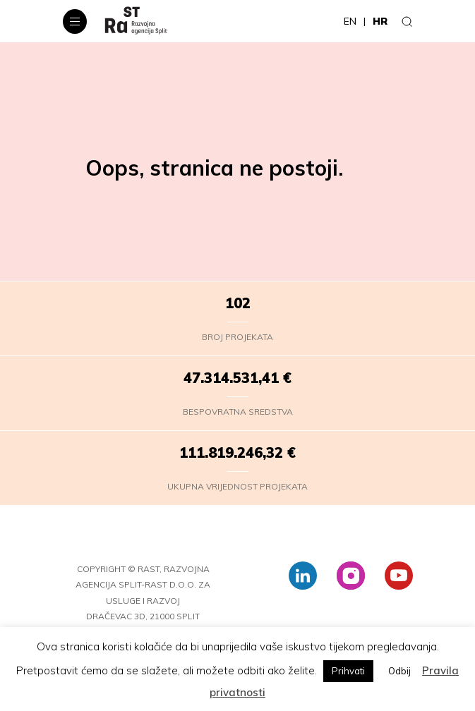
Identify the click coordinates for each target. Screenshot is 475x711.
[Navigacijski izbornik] (75, 21)
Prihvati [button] (348, 670)
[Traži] (407, 21)
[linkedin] (303, 575)
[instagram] (351, 575)
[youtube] (399, 575)
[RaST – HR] (136, 21)
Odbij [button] (399, 670)
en (350, 21)
